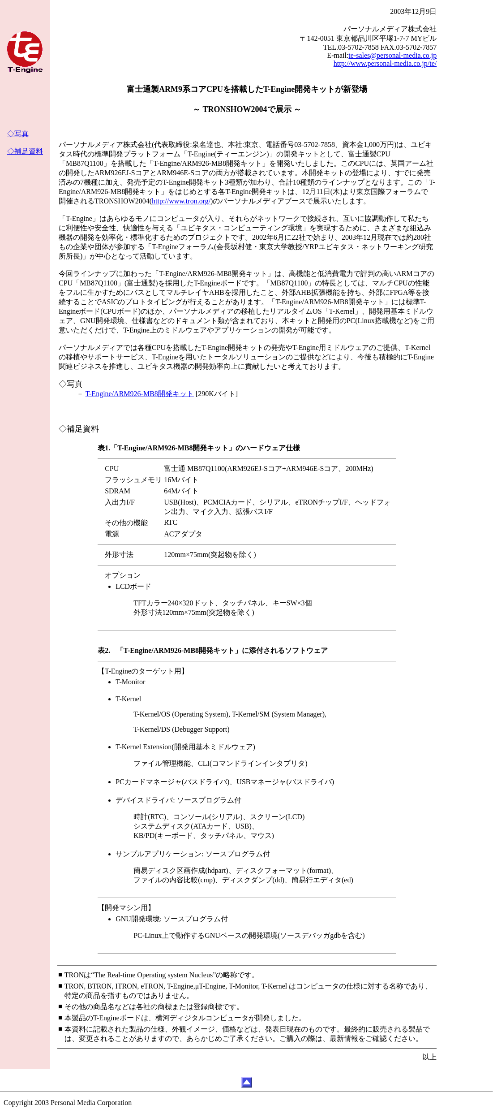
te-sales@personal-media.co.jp (392, 55)
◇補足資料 (25, 151)
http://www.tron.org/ (181, 201)
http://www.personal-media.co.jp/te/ (385, 63)
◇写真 (18, 134)
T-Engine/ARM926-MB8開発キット (140, 393)
